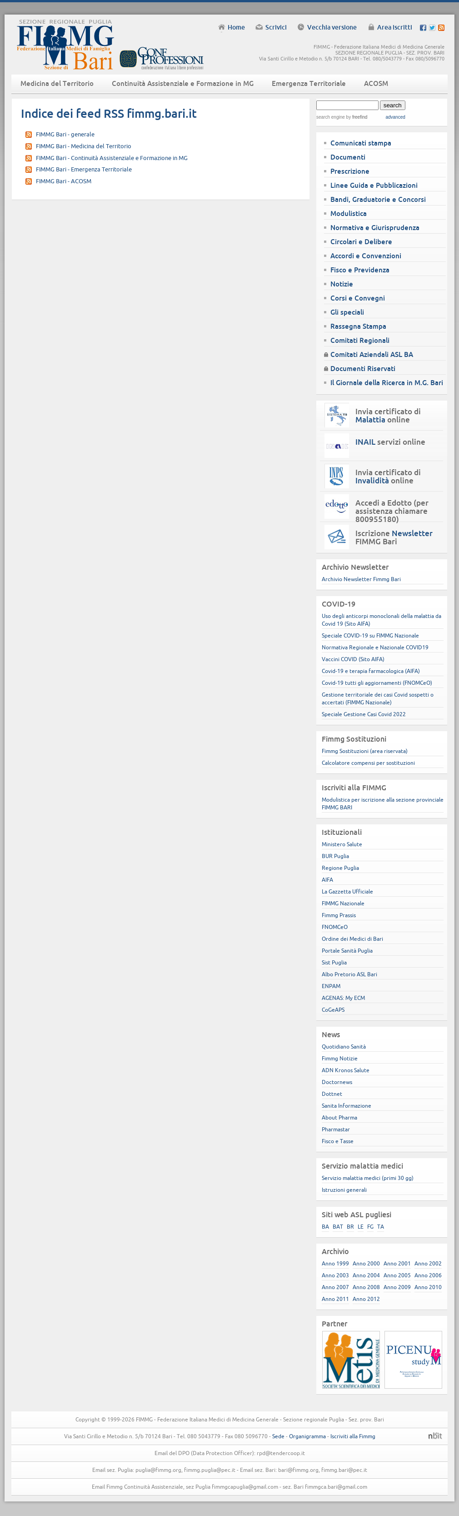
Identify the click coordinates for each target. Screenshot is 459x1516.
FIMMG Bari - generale (65, 134)
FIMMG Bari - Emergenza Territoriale (84, 169)
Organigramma (307, 1436)
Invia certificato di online (388, 415)
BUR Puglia (335, 856)
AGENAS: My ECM (343, 998)
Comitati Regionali (359, 340)
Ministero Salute (342, 844)
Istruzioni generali (344, 1190)
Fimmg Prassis (339, 915)
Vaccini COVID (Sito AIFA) (353, 659)
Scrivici (276, 27)
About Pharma (339, 1117)
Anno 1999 (335, 1263)
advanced (395, 117)
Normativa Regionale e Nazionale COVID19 (375, 647)
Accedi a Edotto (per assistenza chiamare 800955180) (392, 511)
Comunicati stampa (360, 143)
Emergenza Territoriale (309, 83)
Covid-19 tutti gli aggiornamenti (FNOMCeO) (377, 683)
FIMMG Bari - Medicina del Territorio (83, 146)
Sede (278, 1436)
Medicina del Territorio (57, 83)
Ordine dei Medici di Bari (352, 939)
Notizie (341, 284)
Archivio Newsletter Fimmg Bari (361, 579)
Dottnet (332, 1094)
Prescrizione (349, 171)
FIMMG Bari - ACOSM (63, 181)
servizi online (390, 442)
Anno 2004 (366, 1275)
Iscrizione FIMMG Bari (394, 537)
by (356, 117)
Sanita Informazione (346, 1106)
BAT (338, 1227)
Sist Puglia (334, 962)
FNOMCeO (335, 927)
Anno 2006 (428, 1275)
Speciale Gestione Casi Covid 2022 (364, 714)
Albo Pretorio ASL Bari (349, 974)
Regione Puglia (340, 868)
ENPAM (331, 986)
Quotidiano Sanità (344, 1046)
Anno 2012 (366, 1299)
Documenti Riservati (362, 368)
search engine (330, 117)
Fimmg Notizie (340, 1058)
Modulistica (348, 213)
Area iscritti (394, 27)
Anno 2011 (335, 1299)
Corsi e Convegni (357, 298)
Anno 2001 (397, 1263)
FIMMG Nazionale (343, 903)
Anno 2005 (397, 1275)
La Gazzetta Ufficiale (347, 891)
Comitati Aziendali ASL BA (371, 354)
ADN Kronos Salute (345, 1070)
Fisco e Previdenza (359, 270)
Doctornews (337, 1082)
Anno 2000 (366, 1263)
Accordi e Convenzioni (365, 256)
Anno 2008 (366, 1287)
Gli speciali (347, 312)
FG (370, 1227)
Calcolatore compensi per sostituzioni (368, 763)
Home (236, 27)
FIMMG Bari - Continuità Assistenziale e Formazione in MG (112, 158)
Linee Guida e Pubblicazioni (374, 185)
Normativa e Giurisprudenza (374, 227)
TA (380, 1227)
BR (350, 1227)
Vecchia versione (332, 27)
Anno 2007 (335, 1287)
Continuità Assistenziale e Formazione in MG (183, 83)
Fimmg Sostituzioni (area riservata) (365, 751)
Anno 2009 (397, 1287)
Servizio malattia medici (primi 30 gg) (368, 1178)
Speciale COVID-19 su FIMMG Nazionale (370, 635)
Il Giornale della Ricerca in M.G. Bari (386, 383)
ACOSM (376, 83)
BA (325, 1227)
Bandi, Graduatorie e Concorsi (378, 199)
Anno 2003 (335, 1275)
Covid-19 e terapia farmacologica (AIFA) (371, 671)
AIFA (327, 880)
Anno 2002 (428, 1263)
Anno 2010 (428, 1287)
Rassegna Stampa (358, 326)
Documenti (347, 157)
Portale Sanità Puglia (347, 951)
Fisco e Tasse (338, 1141)
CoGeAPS (333, 1010)
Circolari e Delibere (361, 242)
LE (361, 1227)
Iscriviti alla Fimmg (352, 1436)
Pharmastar (336, 1129)
